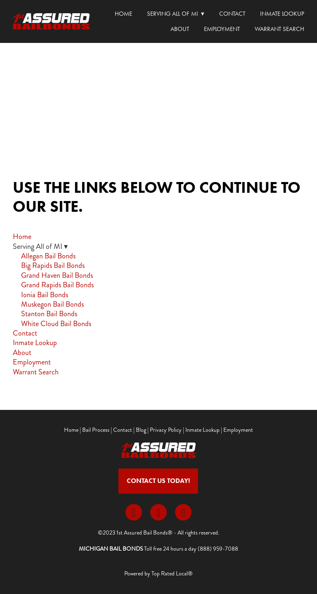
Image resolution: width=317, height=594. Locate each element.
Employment (222, 29)
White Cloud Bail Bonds (56, 323)
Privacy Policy (166, 430)
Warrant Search (279, 29)
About (179, 29)
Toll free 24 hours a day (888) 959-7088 (191, 549)
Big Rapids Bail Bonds (53, 265)
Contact (232, 13)
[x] (158, 512)
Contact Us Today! (158, 481)
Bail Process (95, 430)
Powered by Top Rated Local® (158, 573)
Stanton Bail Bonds (49, 313)
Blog (141, 430)
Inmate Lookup (282, 13)
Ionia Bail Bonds (44, 294)
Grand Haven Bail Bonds (57, 275)
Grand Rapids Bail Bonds (57, 284)
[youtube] (183, 512)
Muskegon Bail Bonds (52, 304)
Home (123, 13)
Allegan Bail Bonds (48, 256)
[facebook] (133, 512)
